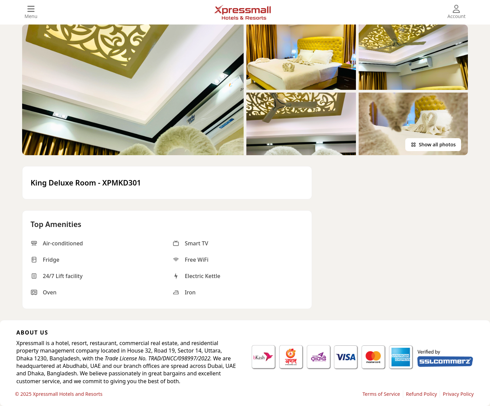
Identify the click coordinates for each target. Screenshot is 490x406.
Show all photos (433, 144)
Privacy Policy (458, 394)
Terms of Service (381, 394)
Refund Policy (421, 394)
